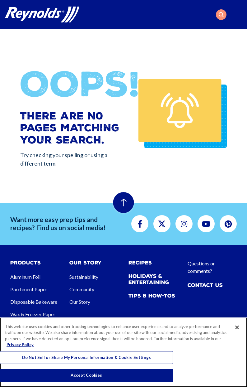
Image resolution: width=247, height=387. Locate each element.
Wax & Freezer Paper (32, 314)
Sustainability (83, 277)
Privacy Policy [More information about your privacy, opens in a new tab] (20, 344)
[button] (221, 14)
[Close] (237, 327)
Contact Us (205, 285)
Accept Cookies (86, 375)
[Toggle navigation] (238, 14)
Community (81, 289)
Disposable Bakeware (33, 302)
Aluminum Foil (25, 277)
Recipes (140, 263)
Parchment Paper (28, 289)
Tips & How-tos (151, 296)
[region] (123, 352)
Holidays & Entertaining (148, 279)
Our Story (79, 302)
